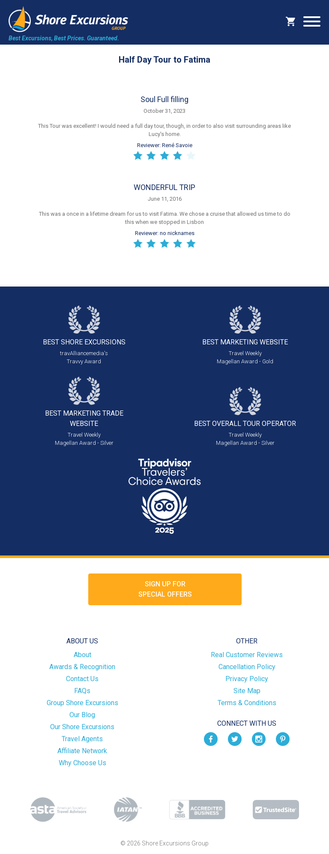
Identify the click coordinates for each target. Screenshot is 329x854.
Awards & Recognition (82, 667)
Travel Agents (82, 739)
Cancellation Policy (246, 667)
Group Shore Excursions (82, 703)
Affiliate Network (82, 751)
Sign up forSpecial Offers (165, 589)
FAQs (82, 691)
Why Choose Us (82, 763)
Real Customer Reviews (247, 655)
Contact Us (82, 679)
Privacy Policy (246, 679)
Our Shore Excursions (82, 727)
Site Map (246, 691)
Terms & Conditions (247, 703)
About (82, 655)
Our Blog (82, 715)
